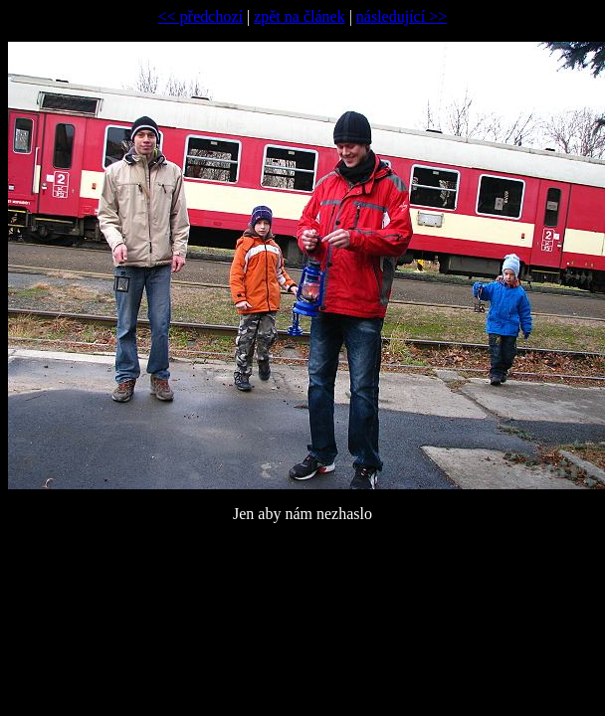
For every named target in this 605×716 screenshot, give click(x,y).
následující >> (401, 16)
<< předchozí (200, 16)
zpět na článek (299, 16)
